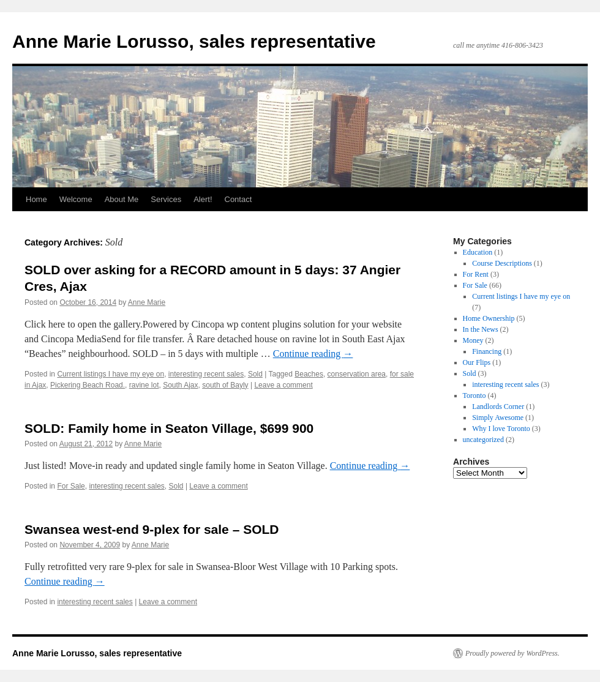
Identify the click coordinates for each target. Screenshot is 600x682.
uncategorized (483, 439)
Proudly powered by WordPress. (512, 653)
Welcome (75, 199)
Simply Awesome (497, 417)
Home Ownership (489, 318)
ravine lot (144, 385)
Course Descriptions (502, 263)
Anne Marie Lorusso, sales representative (194, 41)
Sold (255, 374)
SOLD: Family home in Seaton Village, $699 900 (168, 428)
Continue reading (313, 353)
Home (36, 199)
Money (473, 340)
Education (478, 252)
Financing (486, 351)
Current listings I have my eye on (110, 374)
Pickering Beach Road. (87, 385)
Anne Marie (146, 302)
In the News (480, 329)
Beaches (308, 374)
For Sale (70, 486)
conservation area (357, 374)
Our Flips (477, 362)
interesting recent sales (206, 374)
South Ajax (180, 385)
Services (166, 199)
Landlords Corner (498, 406)
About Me (122, 199)
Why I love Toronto (501, 428)
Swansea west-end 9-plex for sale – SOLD (151, 529)
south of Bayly (225, 385)
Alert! (202, 199)
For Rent (476, 274)
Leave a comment (283, 385)
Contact (238, 199)
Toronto (474, 395)
